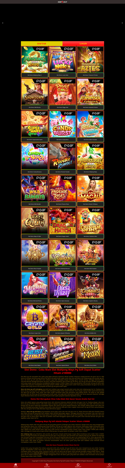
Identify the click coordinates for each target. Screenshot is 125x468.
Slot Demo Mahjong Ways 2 (35, 75)
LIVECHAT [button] (109, 465)
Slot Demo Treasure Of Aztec (90, 75)
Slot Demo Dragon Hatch (62, 236)
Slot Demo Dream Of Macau (90, 204)
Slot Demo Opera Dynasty (62, 301)
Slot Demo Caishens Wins (90, 236)
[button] (2, 22)
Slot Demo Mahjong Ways (90, 172)
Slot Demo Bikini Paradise (90, 139)
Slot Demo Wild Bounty (34, 107)
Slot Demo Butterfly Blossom (62, 268)
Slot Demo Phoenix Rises (62, 204)
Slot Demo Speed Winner (62, 365)
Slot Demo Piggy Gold (62, 107)
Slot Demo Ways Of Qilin (34, 236)
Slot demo (24, 376)
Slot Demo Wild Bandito (35, 204)
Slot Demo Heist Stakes (35, 365)
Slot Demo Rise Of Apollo (34, 268)
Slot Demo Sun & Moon (90, 365)
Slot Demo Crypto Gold (34, 333)
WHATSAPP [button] (78, 465)
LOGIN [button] (83, 43)
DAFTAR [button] (41, 43)
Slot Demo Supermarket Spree (34, 139)
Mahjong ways (25, 424)
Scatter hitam (25, 448)
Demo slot (24, 402)
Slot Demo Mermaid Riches (35, 301)
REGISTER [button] (47, 465)
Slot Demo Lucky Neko (62, 75)
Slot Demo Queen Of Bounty (62, 333)
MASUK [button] (16, 465)
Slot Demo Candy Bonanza (35, 172)
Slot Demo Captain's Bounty (90, 301)
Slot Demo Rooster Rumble (62, 172)
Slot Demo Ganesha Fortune (90, 107)
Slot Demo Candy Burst (62, 139)
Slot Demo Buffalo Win (90, 333)
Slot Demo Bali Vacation (90, 268)
